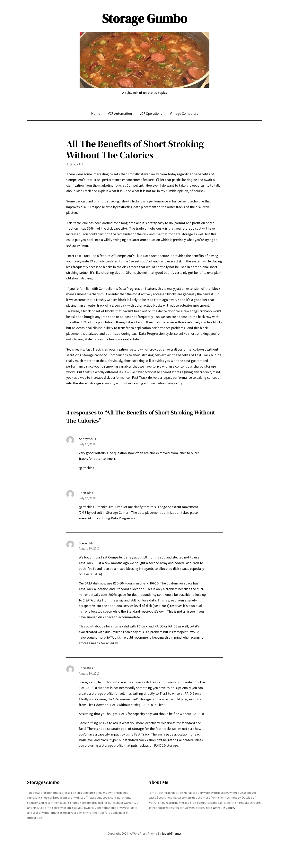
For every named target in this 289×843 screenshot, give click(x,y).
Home (95, 113)
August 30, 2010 (89, 548)
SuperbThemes (172, 833)
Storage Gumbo (144, 18)
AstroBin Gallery (224, 808)
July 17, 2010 (87, 444)
